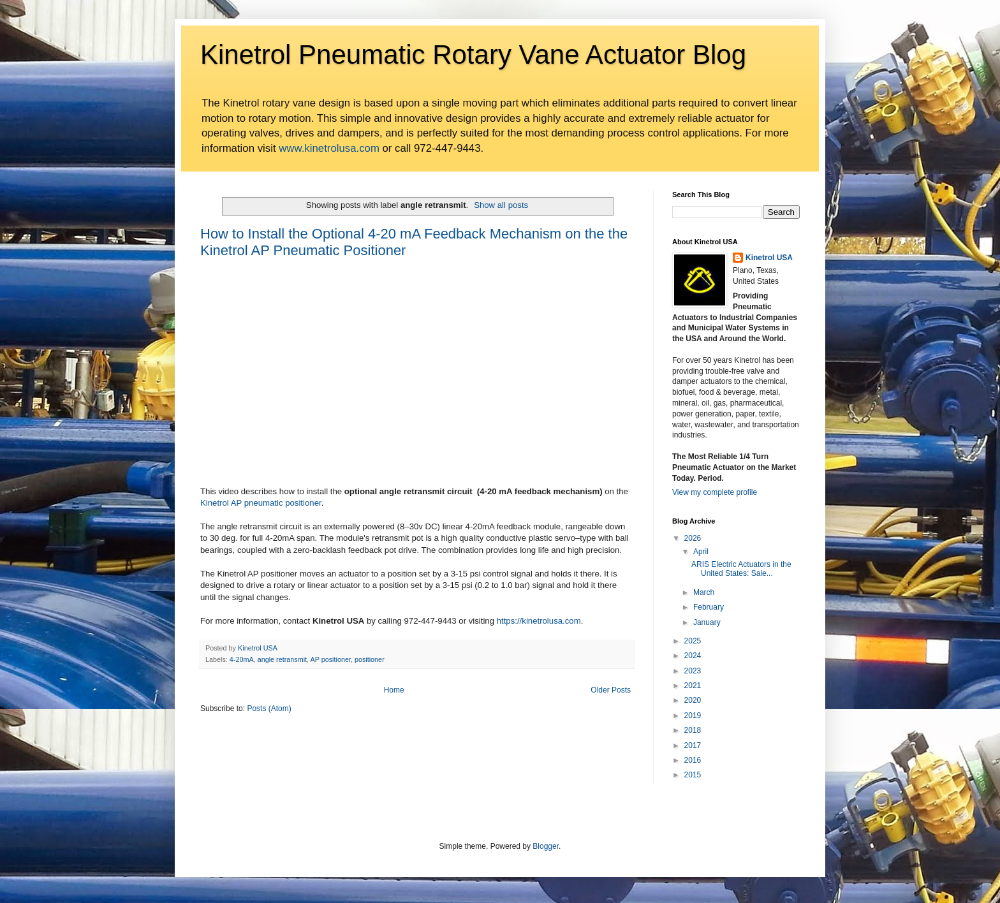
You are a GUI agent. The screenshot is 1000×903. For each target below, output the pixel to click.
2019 (693, 715)
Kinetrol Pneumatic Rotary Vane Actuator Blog (473, 55)
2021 (693, 685)
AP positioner (330, 659)
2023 (693, 670)
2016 (693, 760)
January (707, 622)
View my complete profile (714, 492)
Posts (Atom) (269, 708)
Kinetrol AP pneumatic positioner (260, 503)
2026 (693, 538)
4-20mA (242, 659)
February (708, 607)
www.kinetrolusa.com (329, 148)
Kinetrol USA (769, 257)
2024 (693, 655)
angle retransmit (282, 659)
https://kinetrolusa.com (539, 621)
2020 (693, 700)
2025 (693, 640)
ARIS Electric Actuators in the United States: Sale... (741, 569)
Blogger (546, 846)
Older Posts (611, 690)
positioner (370, 659)
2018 (693, 730)
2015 (693, 774)
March (703, 592)
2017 (693, 745)
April (701, 551)
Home (394, 690)
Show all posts (501, 205)
